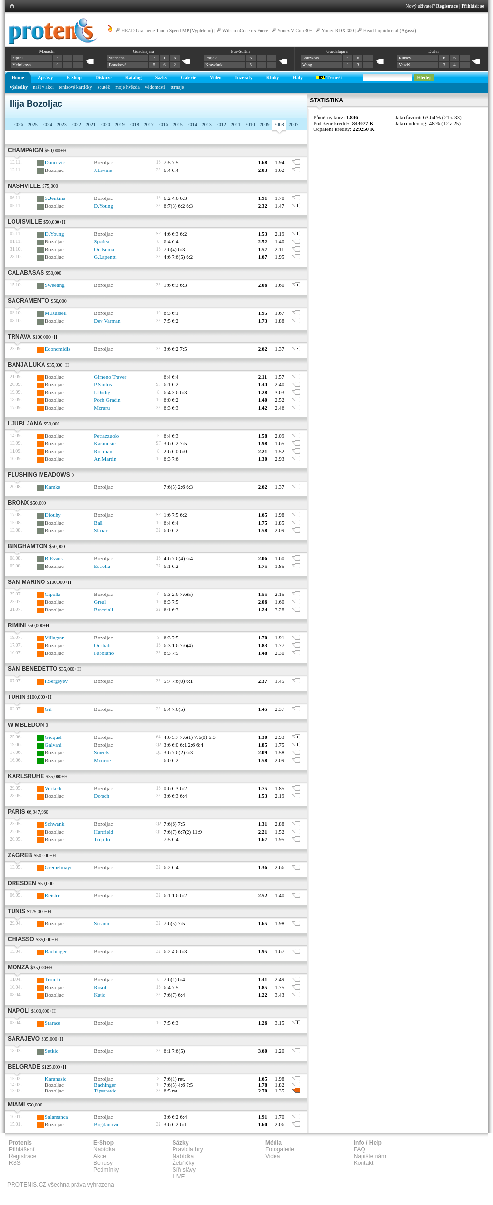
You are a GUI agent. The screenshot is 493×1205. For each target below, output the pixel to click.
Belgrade (24, 1066)
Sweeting (55, 285)
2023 (62, 124)
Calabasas (26, 272)
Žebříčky (183, 1163)
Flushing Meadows (39, 474)
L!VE (178, 1176)
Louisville (25, 221)
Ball (98, 522)
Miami (16, 1104)
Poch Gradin (107, 400)
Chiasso (21, 939)
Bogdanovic (106, 1124)
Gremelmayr (58, 867)
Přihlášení (21, 1149)
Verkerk (53, 788)
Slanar (100, 530)
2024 (47, 124)
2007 (293, 124)
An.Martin (105, 459)
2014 (192, 124)
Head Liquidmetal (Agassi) (389, 30)
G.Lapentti (105, 257)
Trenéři (329, 77)
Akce (99, 1156)
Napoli (18, 1010)
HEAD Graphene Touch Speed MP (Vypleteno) (167, 30)
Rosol (100, 987)
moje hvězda (127, 87)
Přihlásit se (473, 6)
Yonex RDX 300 (338, 30)
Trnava (19, 336)
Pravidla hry (187, 1149)
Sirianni (102, 923)
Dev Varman (107, 321)
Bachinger (56, 951)
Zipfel (17, 58)
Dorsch (101, 796)
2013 (207, 124)
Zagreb (20, 855)
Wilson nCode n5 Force (245, 30)
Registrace (447, 6)
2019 (120, 124)
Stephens (117, 58)
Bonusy (103, 1163)
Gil (48, 709)
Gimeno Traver (110, 377)
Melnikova (21, 64)
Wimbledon (26, 725)
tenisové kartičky (75, 87)
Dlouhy (53, 515)
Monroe (102, 760)
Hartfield (103, 832)
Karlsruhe (26, 776)
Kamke (52, 487)
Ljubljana (25, 423)
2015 (178, 124)
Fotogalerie (279, 1149)
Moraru (102, 408)
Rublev (405, 58)
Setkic (51, 1051)
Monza (18, 967)
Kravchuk (214, 64)
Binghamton (27, 546)
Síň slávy (184, 1169)
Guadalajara (143, 51)
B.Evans (54, 558)
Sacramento (28, 301)
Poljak (211, 58)
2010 (250, 124)
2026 (18, 124)
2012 (221, 124)
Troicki (52, 979)
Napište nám (370, 1156)
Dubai (433, 51)
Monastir (47, 51)
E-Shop (74, 77)
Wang (307, 64)
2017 (149, 124)
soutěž (104, 87)
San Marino (26, 582)
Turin (17, 697)
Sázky (161, 77)
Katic (99, 995)
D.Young (103, 206)
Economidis (58, 349)
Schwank (54, 824)
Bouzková (118, 64)
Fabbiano (104, 653)
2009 (264, 124)
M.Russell (56, 313)
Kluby (272, 77)
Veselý (404, 64)
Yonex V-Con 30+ (294, 30)
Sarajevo (24, 1038)
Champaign (25, 150)
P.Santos (103, 384)
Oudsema (104, 249)
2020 (105, 124)
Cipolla (52, 594)
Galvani (53, 745)
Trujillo (102, 839)
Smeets (101, 752)
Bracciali (103, 609)
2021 (91, 124)
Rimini (17, 625)
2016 (163, 124)
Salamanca (56, 1117)
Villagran (55, 637)
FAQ (359, 1149)
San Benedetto (32, 669)
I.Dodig (102, 392)
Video (216, 77)
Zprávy (45, 77)
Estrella (102, 566)
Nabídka (104, 1149)
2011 (236, 124)
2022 (76, 124)
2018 (134, 124)
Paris (16, 811)
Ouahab (102, 645)
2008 (279, 124)
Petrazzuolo (106, 436)
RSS (15, 1163)
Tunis (16, 911)
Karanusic (105, 443)
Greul (100, 602)
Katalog (133, 77)
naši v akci (43, 87)
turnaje (177, 87)
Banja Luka (26, 364)
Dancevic (55, 162)
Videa (272, 1156)
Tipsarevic (105, 1090)
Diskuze (103, 77)
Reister (52, 895)
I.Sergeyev (56, 681)
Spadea (101, 241)
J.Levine (103, 170)
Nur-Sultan (240, 51)
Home (18, 77)
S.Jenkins (55, 198)
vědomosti (155, 87)
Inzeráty (244, 77)
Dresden (22, 883)
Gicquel (53, 737)
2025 (33, 124)
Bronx (18, 502)
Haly (297, 77)
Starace (52, 1023)
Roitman (103, 451)
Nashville (24, 186)
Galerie (188, 77)
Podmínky (106, 1169)
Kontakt (364, 1163)
